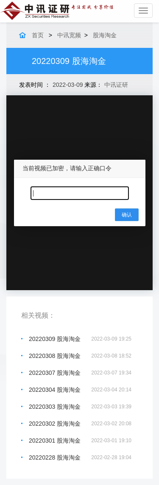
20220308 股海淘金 (55, 355)
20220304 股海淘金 (55, 389)
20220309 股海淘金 (55, 338)
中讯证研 (116, 84)
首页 (38, 35)
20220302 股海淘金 (55, 423)
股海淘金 (105, 35)
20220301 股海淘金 (55, 440)
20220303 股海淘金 (55, 406)
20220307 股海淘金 (55, 372)
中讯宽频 (69, 35)
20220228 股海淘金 (55, 457)
